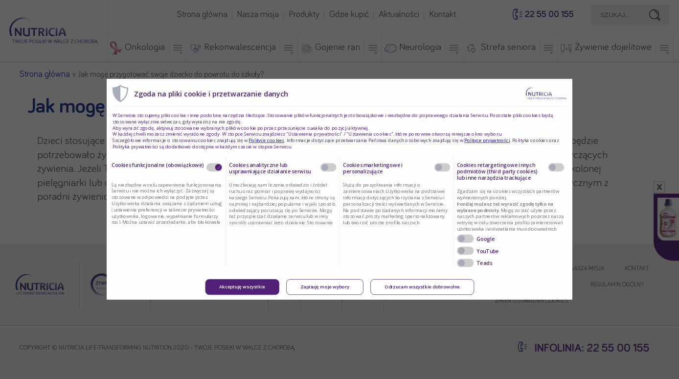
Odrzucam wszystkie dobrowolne (422, 287)
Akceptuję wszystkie (242, 287)
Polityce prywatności (487, 140)
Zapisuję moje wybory (324, 287)
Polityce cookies (266, 140)
